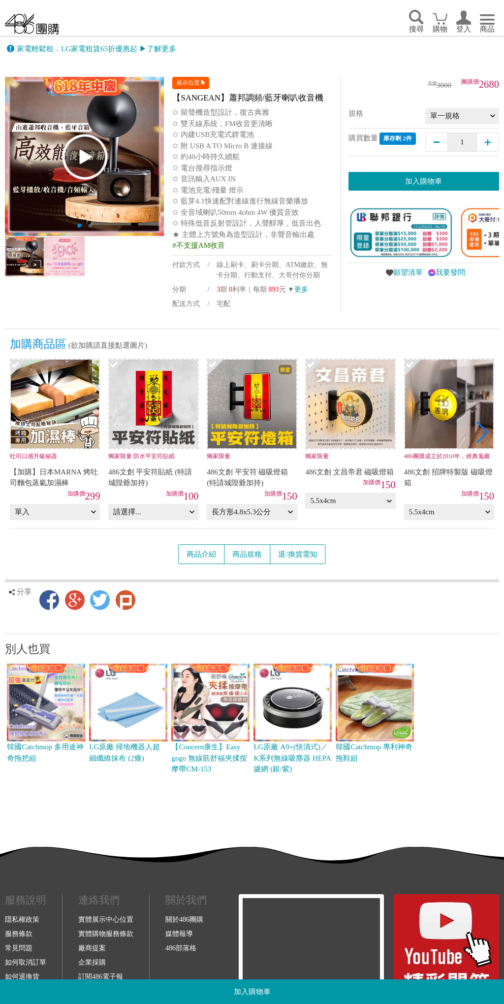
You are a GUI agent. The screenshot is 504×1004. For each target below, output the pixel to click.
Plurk (125, 600)
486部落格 (180, 948)
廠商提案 (92, 948)
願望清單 (408, 272)
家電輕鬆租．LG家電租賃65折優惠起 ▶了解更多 (96, 49)
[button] (482, 432)
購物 (440, 29)
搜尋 (416, 29)
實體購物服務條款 (105, 933)
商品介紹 (201, 554)
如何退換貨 (22, 976)
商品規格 (247, 554)
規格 (355, 113)
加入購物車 (252, 992)
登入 (463, 29)
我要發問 (450, 272)
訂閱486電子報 (100, 976)
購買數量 (382, 139)
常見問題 (18, 948)
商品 (487, 29)
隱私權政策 (22, 919)
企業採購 (92, 962)
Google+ (75, 600)
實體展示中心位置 (105, 919)
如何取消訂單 (25, 962)
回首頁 (32, 24)
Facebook (49, 600)
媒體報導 (179, 933)
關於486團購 (184, 919)
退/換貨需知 (297, 554)
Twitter (100, 600)
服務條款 (18, 933)
